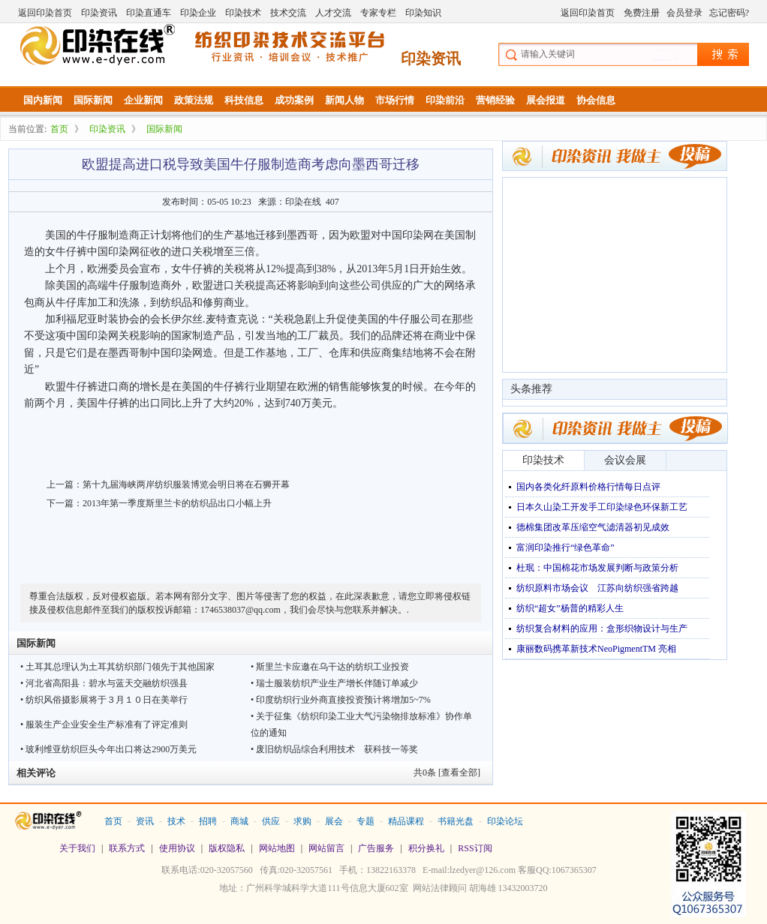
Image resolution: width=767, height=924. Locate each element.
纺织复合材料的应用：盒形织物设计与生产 (601, 628)
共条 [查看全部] (447, 772)
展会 (334, 821)
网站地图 (277, 848)
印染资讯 (99, 13)
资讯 (145, 821)
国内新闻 (42, 100)
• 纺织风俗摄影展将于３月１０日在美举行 (104, 699)
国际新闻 (93, 100)
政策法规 (193, 100)
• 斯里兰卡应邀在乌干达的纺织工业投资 (330, 667)
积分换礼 (426, 848)
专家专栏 (378, 13)
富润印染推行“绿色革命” (565, 547)
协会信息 (595, 100)
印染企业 (198, 13)
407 (332, 201)
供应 (271, 821)
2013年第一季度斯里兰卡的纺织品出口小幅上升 (177, 503)
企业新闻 (143, 100)
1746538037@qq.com (240, 609)
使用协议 (177, 848)
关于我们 (77, 848)
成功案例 (294, 100)
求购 (302, 821)
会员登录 (684, 13)
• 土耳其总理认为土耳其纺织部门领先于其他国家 (117, 667)
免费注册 (642, 13)
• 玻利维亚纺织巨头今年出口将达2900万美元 (108, 749)
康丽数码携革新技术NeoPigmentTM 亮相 (596, 649)
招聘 (208, 821)
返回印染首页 (45, 13)
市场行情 (394, 100)
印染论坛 (505, 821)
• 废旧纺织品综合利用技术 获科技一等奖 (334, 749)
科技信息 (243, 100)
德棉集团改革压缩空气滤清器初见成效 (592, 527)
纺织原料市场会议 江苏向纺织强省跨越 (597, 588)
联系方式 (127, 848)
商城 (239, 821)
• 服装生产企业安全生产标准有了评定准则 (104, 724)
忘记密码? (729, 13)
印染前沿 (445, 100)
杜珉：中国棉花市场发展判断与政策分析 (597, 567)
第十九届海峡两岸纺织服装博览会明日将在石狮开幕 (186, 484)
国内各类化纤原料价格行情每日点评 (588, 487)
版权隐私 (227, 848)
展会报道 (545, 100)
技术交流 (288, 13)
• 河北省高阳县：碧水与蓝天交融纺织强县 (104, 683)
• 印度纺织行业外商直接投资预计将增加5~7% (341, 699)
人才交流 (333, 13)
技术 (176, 821)
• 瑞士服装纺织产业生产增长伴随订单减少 (334, 683)
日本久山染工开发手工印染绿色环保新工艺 (601, 507)
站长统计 (383, 909)
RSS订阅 (475, 848)
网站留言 (326, 848)
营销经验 (495, 100)
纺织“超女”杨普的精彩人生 (570, 608)
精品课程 (406, 821)
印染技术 (243, 13)
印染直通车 (148, 13)
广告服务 (376, 848)
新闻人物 (344, 100)
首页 (59, 129)
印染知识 (423, 13)
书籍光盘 (456, 821)
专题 (365, 821)
